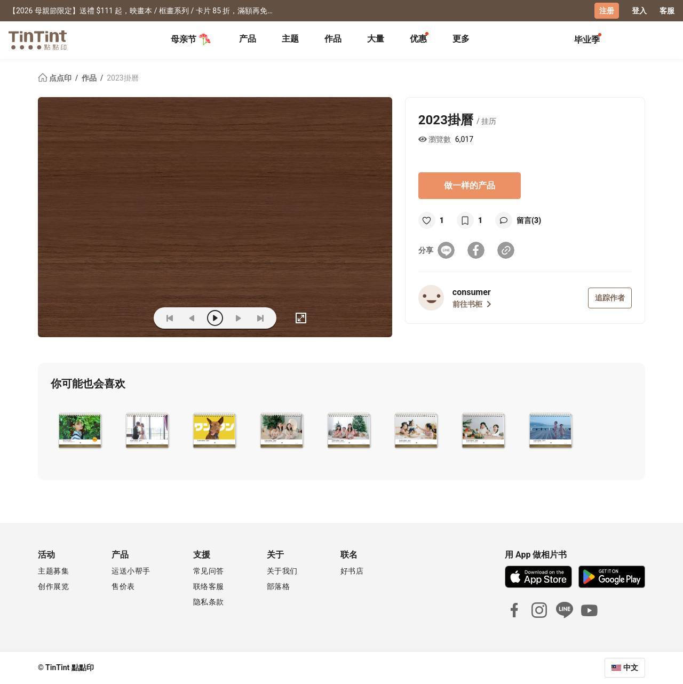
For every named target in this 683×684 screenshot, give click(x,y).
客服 (667, 10)
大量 (375, 39)
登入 (639, 10)
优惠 (418, 39)
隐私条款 (208, 602)
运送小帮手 (131, 571)
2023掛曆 (122, 78)
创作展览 (53, 586)
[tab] (248, 40)
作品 (333, 39)
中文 (630, 667)
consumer (471, 292)
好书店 (352, 571)
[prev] (192, 318)
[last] (260, 318)
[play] (215, 318)
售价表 (123, 586)
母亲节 (191, 39)
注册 (606, 10)
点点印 (55, 78)
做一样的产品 (469, 185)
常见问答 (208, 571)
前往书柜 (471, 304)
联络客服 (208, 586)
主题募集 (53, 571)
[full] (301, 318)
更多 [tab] (461, 39)
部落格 (278, 586)
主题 (290, 39)
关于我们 (282, 571)
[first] (170, 318)
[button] (79, 429)
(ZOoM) (129, 318)
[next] (238, 318)
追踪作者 (610, 297)
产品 (247, 39)
